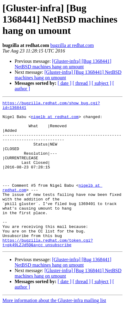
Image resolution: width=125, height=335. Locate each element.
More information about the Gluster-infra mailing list (54, 329)
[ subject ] (101, 83)
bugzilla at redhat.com (72, 45)
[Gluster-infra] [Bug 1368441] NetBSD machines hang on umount (63, 64)
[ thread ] (82, 83)
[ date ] (64, 83)
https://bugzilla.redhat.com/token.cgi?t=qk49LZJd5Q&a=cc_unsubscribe (47, 271)
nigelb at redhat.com (55, 120)
